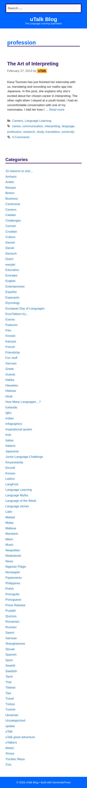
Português (12, 594)
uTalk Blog (43, 19)
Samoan (11, 638)
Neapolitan (12, 550)
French (10, 347)
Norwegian (12, 572)
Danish (10, 242)
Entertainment (15, 286)
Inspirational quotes (18, 429)
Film (8, 330)
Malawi (10, 517)
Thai (8, 682)
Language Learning (38, 121)
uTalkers (11, 742)
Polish (9, 588)
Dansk (9, 248)
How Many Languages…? (23, 402)
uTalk (9, 731)
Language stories (17, 506)
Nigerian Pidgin (15, 566)
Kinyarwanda (14, 462)
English (10, 281)
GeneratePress (61, 782)
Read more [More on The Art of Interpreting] (56, 109)
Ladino (10, 478)
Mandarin (11, 533)
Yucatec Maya (15, 759)
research (29, 131)
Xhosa (9, 753)
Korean (10, 473)
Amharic (11, 176)
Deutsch (11, 253)
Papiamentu (13, 577)
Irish (8, 435)
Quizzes (10, 616)
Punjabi (10, 610)
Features (11, 325)
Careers (17, 121)
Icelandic (11, 407)
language (68, 126)
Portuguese (13, 599)
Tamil (9, 676)
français (10, 341)
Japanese (12, 451)
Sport (9, 660)
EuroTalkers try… (17, 314)
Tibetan (10, 687)
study (40, 131)
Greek (9, 369)
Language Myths (16, 495)
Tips (8, 693)
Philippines (12, 583)
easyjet (10, 264)
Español (10, 292)
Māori (9, 539)
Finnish (10, 336)
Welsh (9, 748)
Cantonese (12, 204)
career (16, 126)
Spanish (10, 654)
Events (10, 319)
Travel (9, 698)
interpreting (52, 126)
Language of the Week (20, 500)
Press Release (15, 605)
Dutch (9, 259)
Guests (10, 374)
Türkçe (10, 704)
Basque (10, 187)
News (9, 561)
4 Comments (20, 137)
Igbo (8, 413)
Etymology (12, 303)
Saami (9, 632)
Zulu (8, 764)
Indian (9, 418)
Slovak (10, 649)
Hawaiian (11, 385)
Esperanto (12, 297)
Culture (10, 237)
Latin (8, 511)
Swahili (10, 665)
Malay (9, 522)
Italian (9, 440)
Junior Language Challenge (24, 456)
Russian (10, 627)
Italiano (10, 446)
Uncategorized (15, 720)
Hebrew (10, 391)
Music (9, 544)
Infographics (13, 424)
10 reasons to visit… (19, 171)
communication (32, 126)
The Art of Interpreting (32, 63)
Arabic (9, 182)
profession (14, 131)
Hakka (9, 380)
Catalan (10, 215)
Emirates (11, 275)
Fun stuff (11, 358)
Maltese (10, 528)
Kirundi (10, 467)
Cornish (10, 226)
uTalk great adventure (20, 737)
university (67, 131)
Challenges (13, 220)
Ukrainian (11, 715)
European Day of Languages (24, 308)
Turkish (10, 709)
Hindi (8, 396)
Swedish (11, 671)
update (10, 726)
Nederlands (13, 555)
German (10, 363)
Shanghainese (15, 643)
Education (12, 270)
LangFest (11, 484)
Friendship (12, 352)
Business (11, 198)
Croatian (11, 231)
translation (52, 131)
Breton (9, 193)
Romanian (12, 621)
